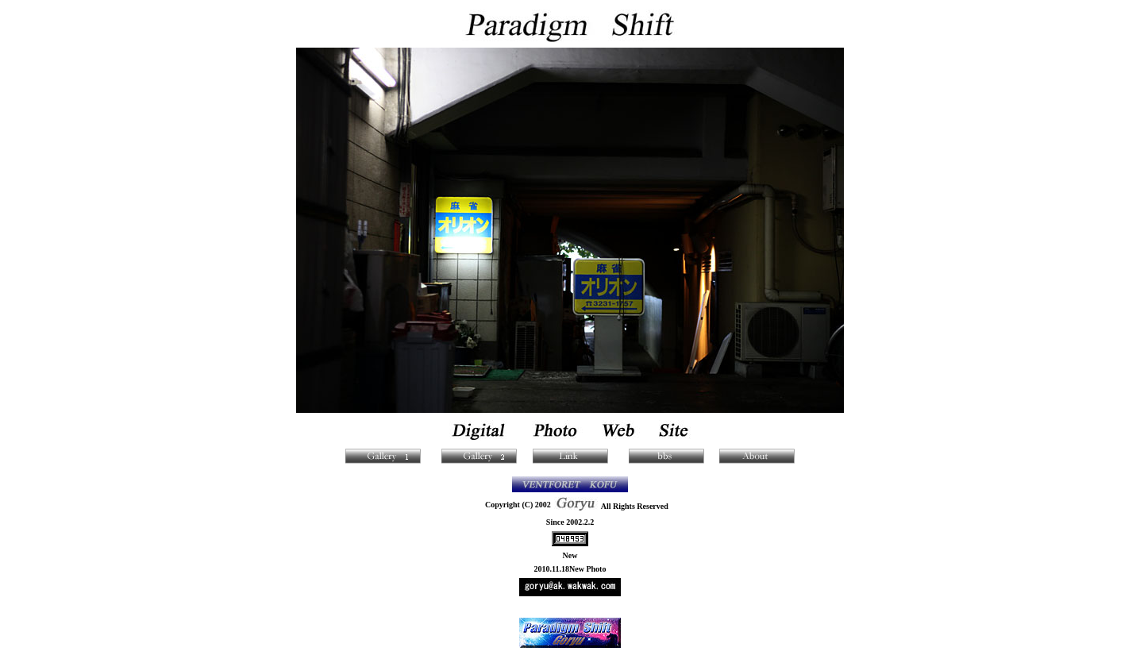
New (570, 555)
